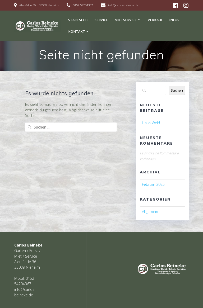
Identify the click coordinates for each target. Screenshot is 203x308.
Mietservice (125, 20)
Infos (174, 20)
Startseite (78, 20)
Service (101, 20)
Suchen (177, 90)
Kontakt (76, 31)
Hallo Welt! (151, 122)
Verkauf (155, 20)
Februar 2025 (153, 184)
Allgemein (150, 211)
